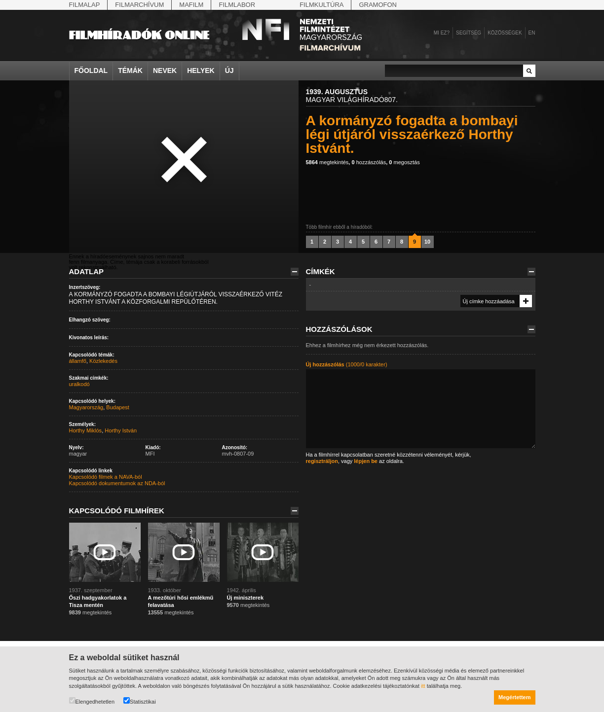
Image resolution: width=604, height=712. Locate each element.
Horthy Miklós (85, 430)
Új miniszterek (245, 598)
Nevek (165, 70)
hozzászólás (368, 162)
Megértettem (514, 697)
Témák (130, 70)
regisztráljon (322, 461)
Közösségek (505, 33)
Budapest (117, 407)
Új (229, 70)
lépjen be (366, 461)
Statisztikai (139, 701)
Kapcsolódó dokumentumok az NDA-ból (117, 483)
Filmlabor (237, 4)
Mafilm (191, 4)
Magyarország (86, 407)
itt (423, 686)
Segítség (468, 33)
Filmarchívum (139, 4)
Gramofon (378, 4)
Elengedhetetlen (92, 701)
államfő (77, 361)
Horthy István (121, 430)
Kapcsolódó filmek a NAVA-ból (105, 477)
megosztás (404, 162)
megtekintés (327, 162)
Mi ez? (442, 33)
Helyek (201, 70)
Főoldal (91, 70)
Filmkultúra (321, 4)
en (531, 33)
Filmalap (84, 4)
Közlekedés (103, 361)
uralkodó (79, 384)
